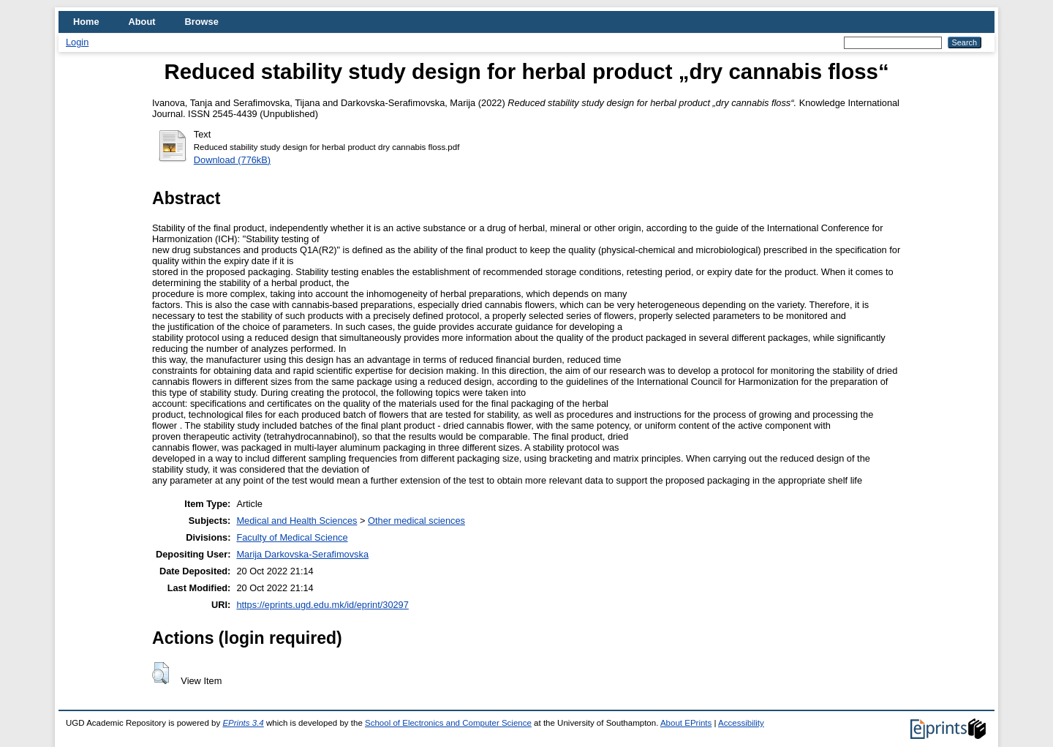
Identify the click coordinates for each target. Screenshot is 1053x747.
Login (77, 42)
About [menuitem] (142, 21)
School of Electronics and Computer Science (448, 722)
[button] (160, 673)
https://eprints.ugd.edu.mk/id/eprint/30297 (322, 604)
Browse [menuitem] (202, 21)
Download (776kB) (232, 159)
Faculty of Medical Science (291, 537)
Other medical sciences (416, 520)
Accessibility (741, 722)
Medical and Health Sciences (296, 520)
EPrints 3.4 (242, 722)
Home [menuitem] (86, 21)
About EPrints (686, 722)
